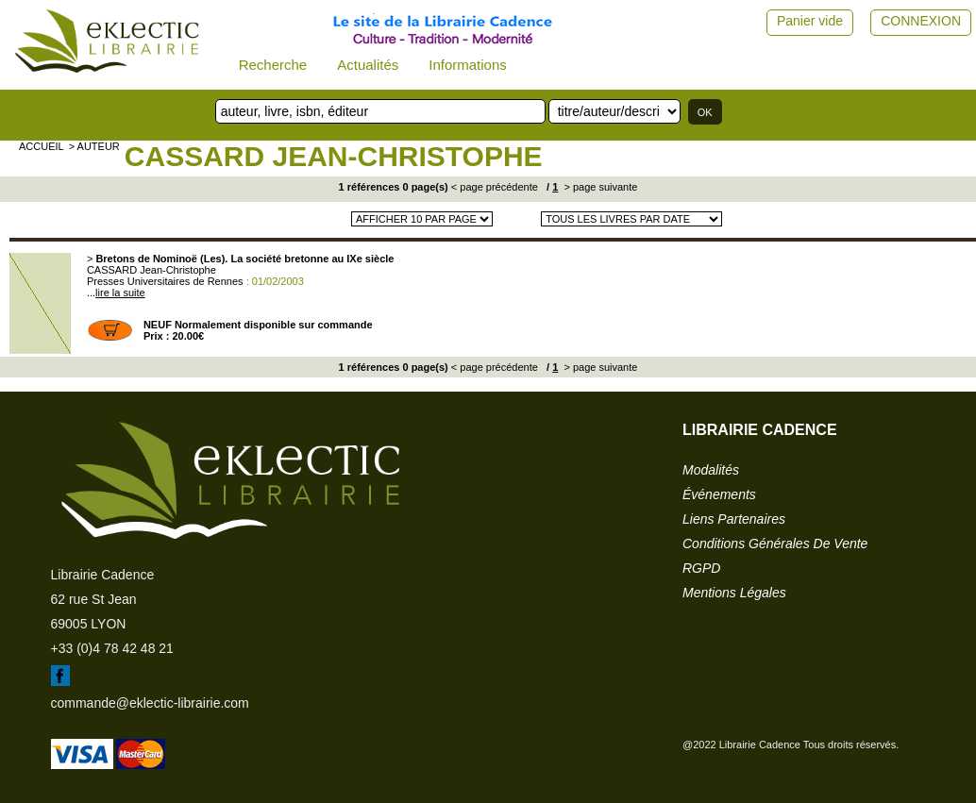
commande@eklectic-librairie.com (150, 703)
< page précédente (494, 186)
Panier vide (810, 20)
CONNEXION (921, 20)
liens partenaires (733, 519)
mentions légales (734, 592)
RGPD (701, 568)
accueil (41, 146)
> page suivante (599, 186)
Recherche (273, 65)
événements (719, 494)
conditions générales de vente (774, 543)
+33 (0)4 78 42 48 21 (112, 648)
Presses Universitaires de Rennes (165, 281)
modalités (710, 469)
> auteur (94, 146)
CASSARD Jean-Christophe (334, 156)
